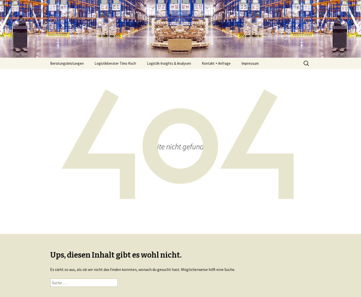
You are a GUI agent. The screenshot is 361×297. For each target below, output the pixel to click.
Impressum (250, 63)
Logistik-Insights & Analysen (169, 63)
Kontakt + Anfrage (216, 63)
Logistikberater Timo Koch (115, 63)
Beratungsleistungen (67, 63)
